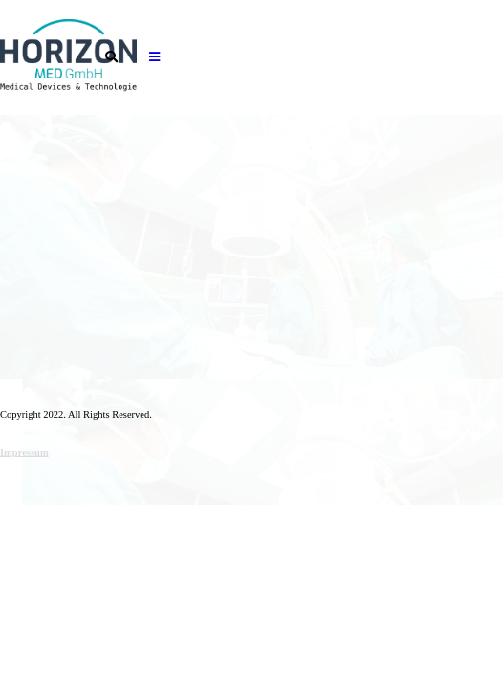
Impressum (24, 452)
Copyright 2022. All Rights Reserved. (76, 415)
